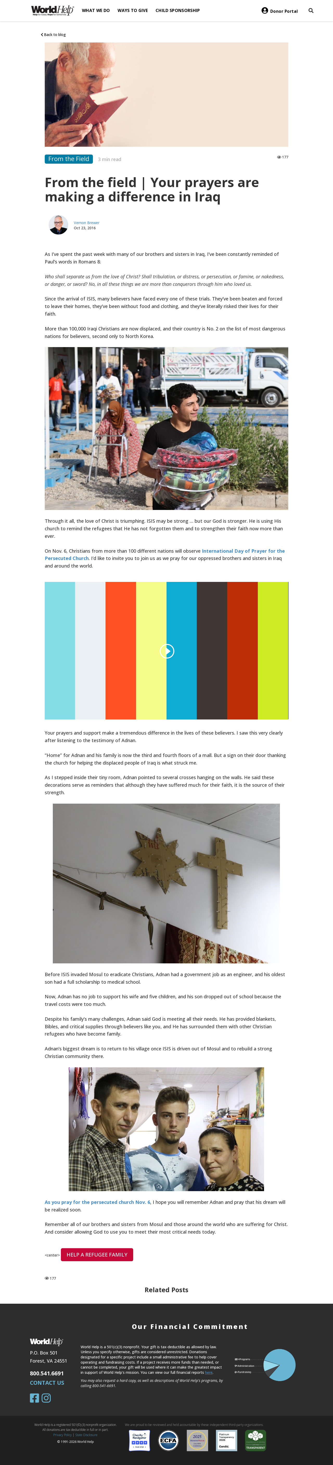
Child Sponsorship (178, 10)
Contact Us (47, 1382)
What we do (96, 10)
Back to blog (53, 34)
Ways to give (133, 10)
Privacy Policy (62, 1435)
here (209, 1372)
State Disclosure (86, 1435)
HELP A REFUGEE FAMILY (97, 1254)
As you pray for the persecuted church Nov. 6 (97, 1202)
